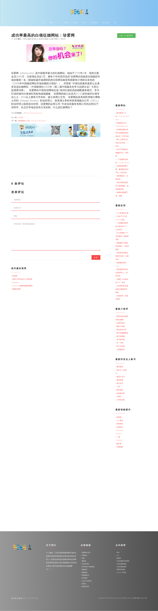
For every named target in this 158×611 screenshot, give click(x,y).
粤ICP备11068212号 (140, 598)
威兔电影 (84, 572)
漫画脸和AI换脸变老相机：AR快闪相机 (122, 246)
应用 (66, 23)
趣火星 (119, 444)
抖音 (84, 23)
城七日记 (120, 383)
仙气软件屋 (121, 340)
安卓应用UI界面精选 (88, 567)
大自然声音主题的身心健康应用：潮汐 (122, 289)
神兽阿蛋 (120, 380)
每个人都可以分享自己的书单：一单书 (122, 142)
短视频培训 (85, 575)
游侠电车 (120, 424)
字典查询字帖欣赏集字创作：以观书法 (122, 256)
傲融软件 (84, 569)
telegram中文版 (121, 572)
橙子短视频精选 (122, 333)
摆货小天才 (121, 377)
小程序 (75, 23)
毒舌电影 (120, 367)
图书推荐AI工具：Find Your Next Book (32, 121)
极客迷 (84, 561)
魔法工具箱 (121, 326)
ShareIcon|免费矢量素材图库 (22, 286)
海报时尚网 (16, 289)
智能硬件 (94, 23)
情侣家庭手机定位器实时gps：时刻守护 (121, 272)
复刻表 (119, 558)
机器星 (119, 417)
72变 (118, 437)
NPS (118, 555)
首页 (43, 23)
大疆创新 (120, 447)
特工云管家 (121, 346)
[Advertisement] (55, 159)
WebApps (15, 282)
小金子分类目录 (87, 581)
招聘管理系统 (121, 569)
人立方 (20, 117)
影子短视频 (121, 336)
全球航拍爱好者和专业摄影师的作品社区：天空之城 (122, 133)
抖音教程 (84, 578)
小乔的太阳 (121, 400)
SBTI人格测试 (126, 36)
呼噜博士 (84, 555)
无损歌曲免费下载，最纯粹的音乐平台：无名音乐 (122, 169)
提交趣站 (106, 23)
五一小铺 (120, 343)
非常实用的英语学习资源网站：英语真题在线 (122, 186)
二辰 (118, 387)
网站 (52, 23)
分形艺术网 (85, 564)
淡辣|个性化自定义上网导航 (22, 279)
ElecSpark (120, 430)
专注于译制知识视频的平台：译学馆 (122, 152)
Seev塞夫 (120, 420)
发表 (96, 257)
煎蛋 (83, 558)
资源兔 (84, 584)
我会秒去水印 (121, 330)
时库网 (14, 276)
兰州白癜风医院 (121, 564)
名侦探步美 (121, 393)
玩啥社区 (120, 427)
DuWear (119, 440)
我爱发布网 (85, 586)
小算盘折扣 (121, 349)
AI (59, 23)
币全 (118, 552)
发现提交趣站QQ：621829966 (24, 598)
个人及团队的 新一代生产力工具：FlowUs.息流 (122, 216)
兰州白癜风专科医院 (123, 561)
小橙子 (119, 397)
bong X (119, 434)
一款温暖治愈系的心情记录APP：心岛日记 (121, 226)
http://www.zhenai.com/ (34, 113)
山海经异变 (121, 323)
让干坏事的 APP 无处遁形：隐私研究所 (122, 236)
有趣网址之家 (86, 552)
